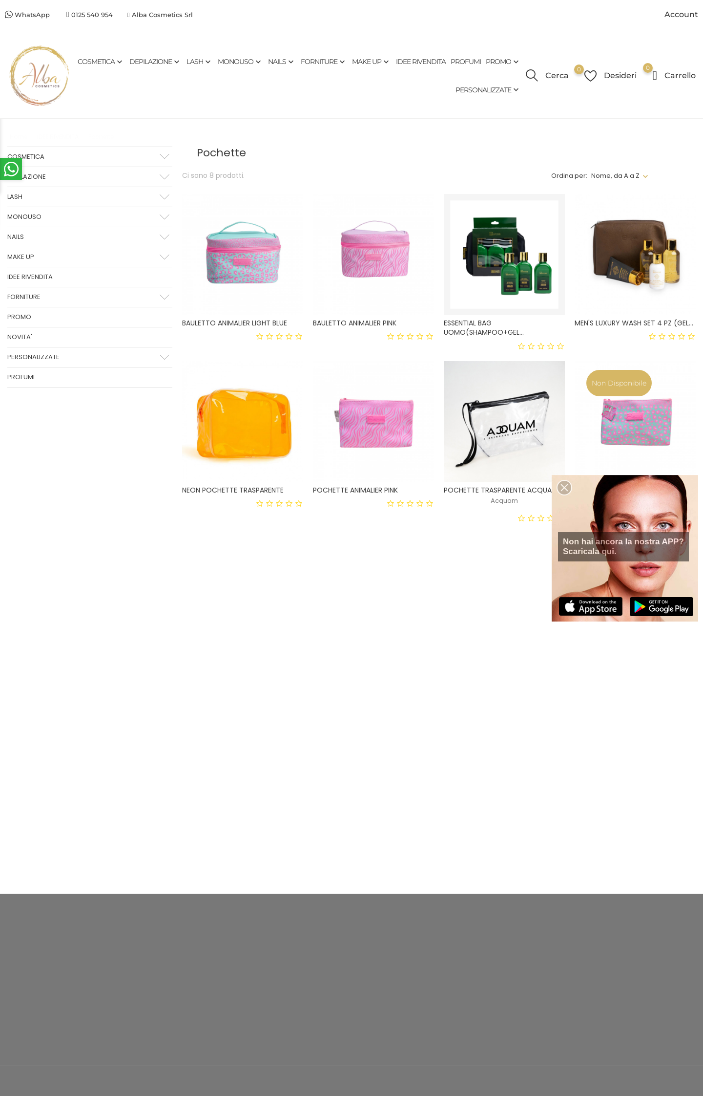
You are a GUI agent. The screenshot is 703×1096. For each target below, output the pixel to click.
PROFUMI (466, 61)
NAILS (282, 62)
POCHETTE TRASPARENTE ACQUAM (501, 490)
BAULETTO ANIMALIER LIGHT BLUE (234, 323)
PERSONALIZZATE (488, 90)
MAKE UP (371, 62)
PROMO (503, 62)
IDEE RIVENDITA (421, 61)
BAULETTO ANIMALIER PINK (354, 323)
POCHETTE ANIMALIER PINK (355, 490)
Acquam (504, 500)
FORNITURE (324, 62)
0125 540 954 (92, 15)
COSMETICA (101, 62)
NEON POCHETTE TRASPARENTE (233, 490)
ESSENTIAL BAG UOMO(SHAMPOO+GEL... (484, 327)
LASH (199, 62)
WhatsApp (32, 15)
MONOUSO (240, 62)
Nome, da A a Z (615, 175)
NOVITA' (19, 337)
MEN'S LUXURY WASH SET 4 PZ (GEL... (634, 323)
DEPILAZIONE (155, 62)
